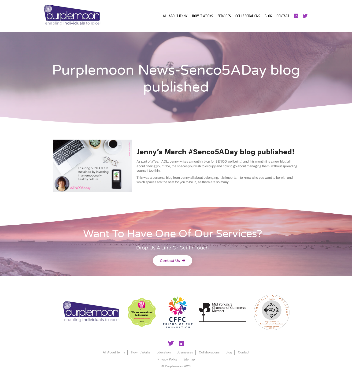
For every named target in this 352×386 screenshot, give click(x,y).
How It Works (202, 16)
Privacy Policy (167, 359)
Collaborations (247, 16)
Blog (268, 16)
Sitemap (189, 359)
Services (224, 16)
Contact (283, 16)
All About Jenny (175, 16)
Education (163, 352)
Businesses (185, 352)
